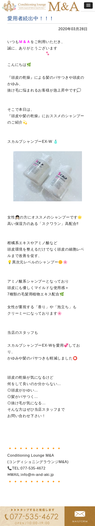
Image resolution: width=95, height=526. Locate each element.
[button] (88, 5)
